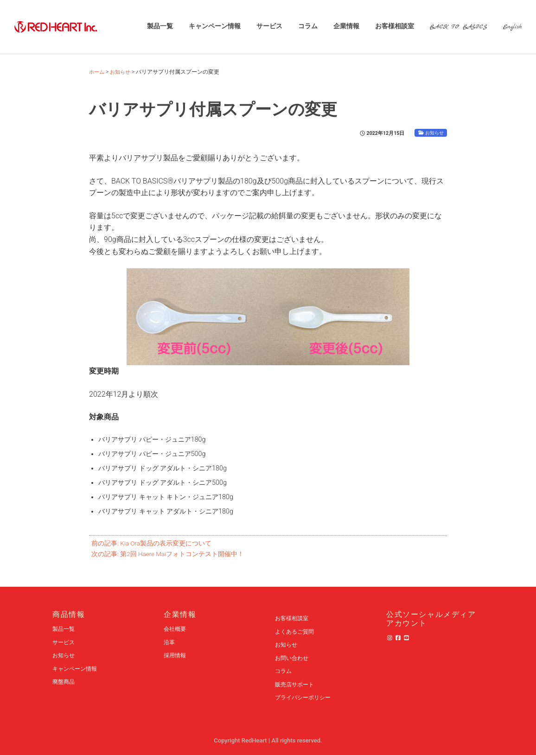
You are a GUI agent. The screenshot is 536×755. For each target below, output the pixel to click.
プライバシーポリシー (305, 697)
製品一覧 (159, 27)
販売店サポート (296, 684)
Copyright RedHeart (241, 740)
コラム (307, 27)
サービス (269, 27)
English (512, 27)
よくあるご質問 (296, 631)
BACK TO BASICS (458, 27)
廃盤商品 (64, 681)
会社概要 (176, 628)
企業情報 (346, 27)
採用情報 (176, 655)
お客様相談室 (394, 27)
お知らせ (433, 133)
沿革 (170, 642)
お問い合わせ (293, 657)
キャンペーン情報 (214, 27)
